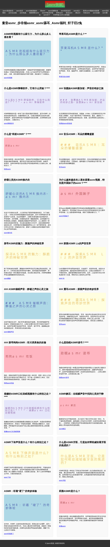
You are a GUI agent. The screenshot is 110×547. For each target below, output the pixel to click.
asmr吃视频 (8, 78)
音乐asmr (62, 167)
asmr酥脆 (7, 278)
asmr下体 (7, 477)
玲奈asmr (86, 13)
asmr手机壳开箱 (47, 13)
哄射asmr (7, 169)
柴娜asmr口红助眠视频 (12, 431)
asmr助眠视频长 (31, 11)
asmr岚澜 (96, 13)
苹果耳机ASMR (64, 76)
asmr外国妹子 (64, 216)
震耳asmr (62, 324)
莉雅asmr (62, 526)
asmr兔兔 (23, 13)
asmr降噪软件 (9, 123)
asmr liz (61, 278)
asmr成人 (77, 11)
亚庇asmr (69, 13)
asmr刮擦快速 (53, 11)
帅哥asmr (59, 13)
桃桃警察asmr (34, 13)
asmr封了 (47, 15)
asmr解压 (62, 429)
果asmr (77, 13)
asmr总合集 (13, 13)
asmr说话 (19, 11)
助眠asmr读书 (64, 377)
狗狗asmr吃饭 (9, 383)
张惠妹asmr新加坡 (65, 123)
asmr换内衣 (8, 233)
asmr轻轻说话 (66, 11)
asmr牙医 (62, 480)
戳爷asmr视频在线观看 (91, 11)
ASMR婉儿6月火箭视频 (61, 15)
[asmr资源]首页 (8, 11)
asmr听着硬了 (9, 534)
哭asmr (42, 11)
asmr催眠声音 (9, 332)
